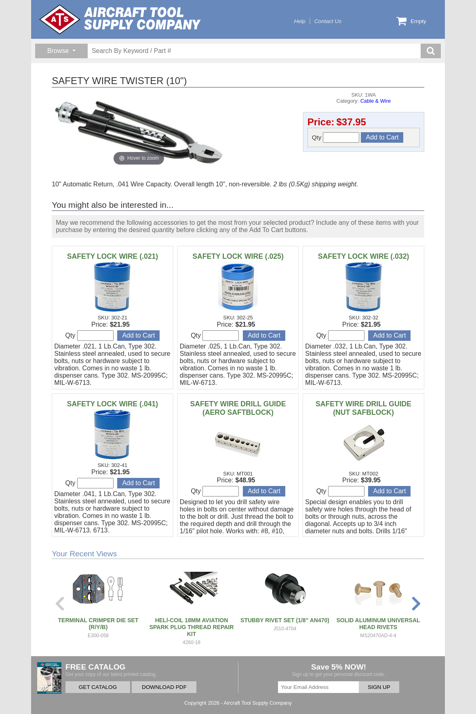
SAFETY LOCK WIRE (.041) (112, 404)
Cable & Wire (375, 101)
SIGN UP (379, 687)
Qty (336, 137)
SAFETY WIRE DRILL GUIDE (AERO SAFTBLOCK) (238, 408)
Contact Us (327, 21)
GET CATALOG (98, 687)
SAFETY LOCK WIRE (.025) (238, 256)
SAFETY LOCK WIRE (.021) (112, 256)
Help (299, 21)
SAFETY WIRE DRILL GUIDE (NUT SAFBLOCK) (363, 408)
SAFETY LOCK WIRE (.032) (363, 256)
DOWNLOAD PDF (164, 687)
